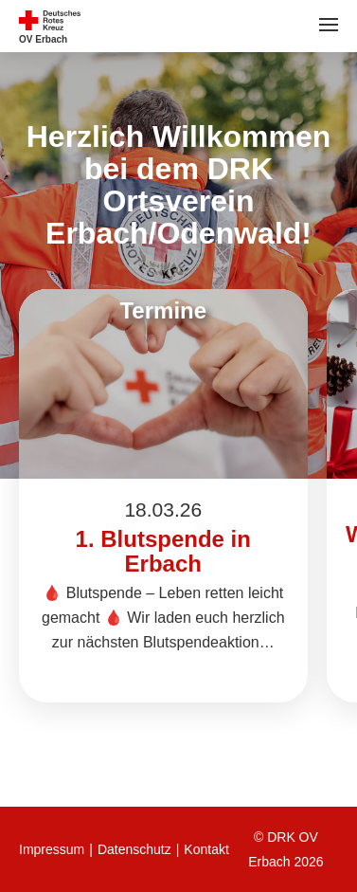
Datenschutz (134, 849)
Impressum (51, 849)
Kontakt (206, 849)
